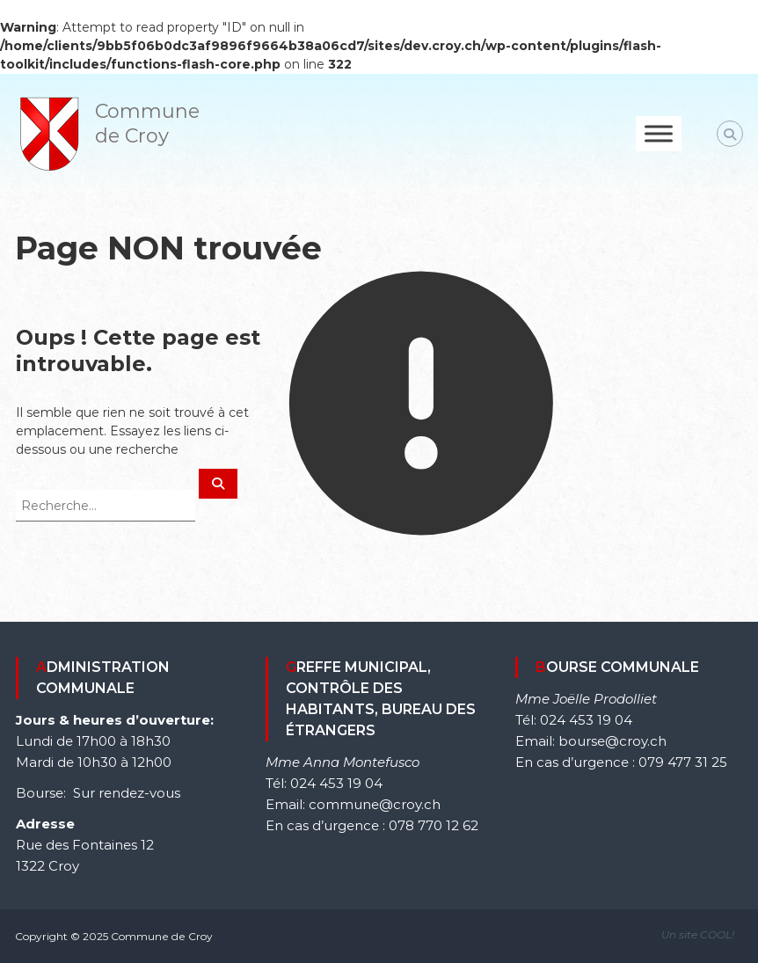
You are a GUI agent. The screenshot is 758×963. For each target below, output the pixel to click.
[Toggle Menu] (659, 133)
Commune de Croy (147, 123)
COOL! (717, 934)
